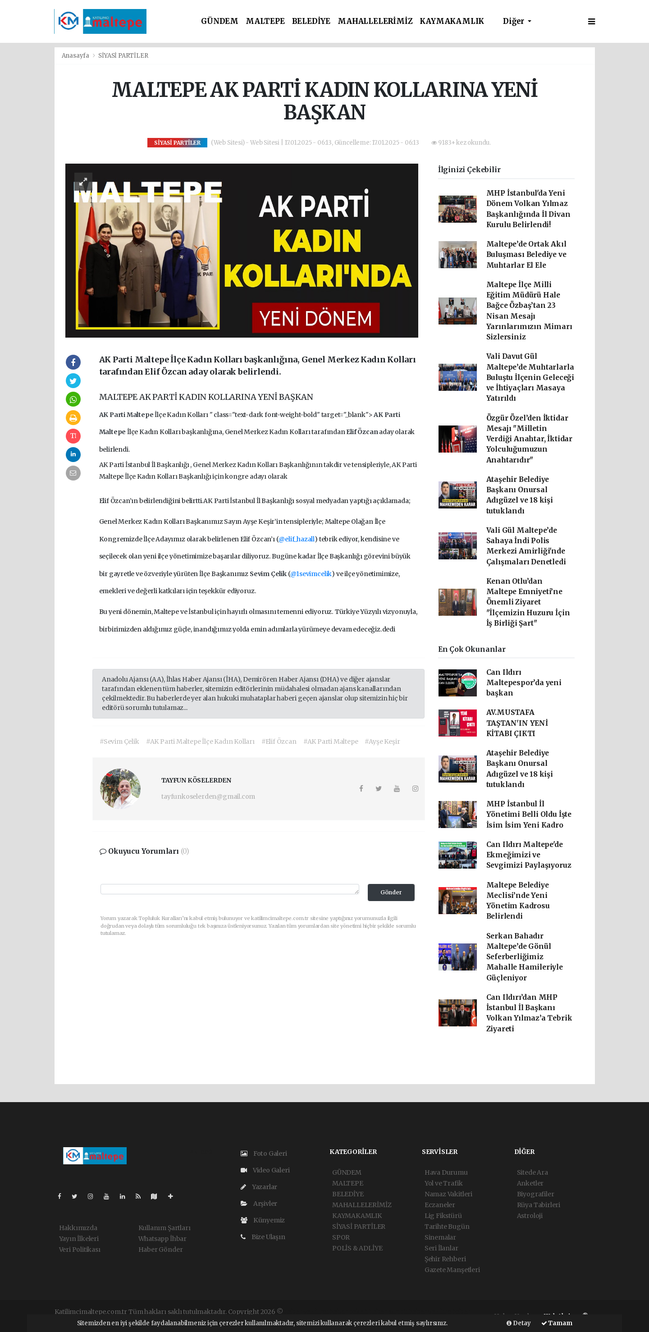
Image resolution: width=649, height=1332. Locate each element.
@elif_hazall (297, 539)
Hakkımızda (78, 1228)
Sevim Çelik (269, 574)
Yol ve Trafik (444, 1183)
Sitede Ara (532, 1172)
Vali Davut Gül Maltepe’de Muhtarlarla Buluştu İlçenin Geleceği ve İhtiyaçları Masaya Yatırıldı (530, 377)
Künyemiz (263, 1220)
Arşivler (259, 1203)
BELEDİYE (311, 21)
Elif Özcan (362, 432)
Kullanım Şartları (164, 1228)
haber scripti (388, 1312)
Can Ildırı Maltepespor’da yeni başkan (524, 683)
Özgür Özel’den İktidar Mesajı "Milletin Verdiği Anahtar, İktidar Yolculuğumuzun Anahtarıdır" (529, 439)
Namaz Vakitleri (448, 1194)
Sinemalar (440, 1237)
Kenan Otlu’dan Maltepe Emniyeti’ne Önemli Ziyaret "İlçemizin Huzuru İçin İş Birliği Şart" (528, 602)
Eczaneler (440, 1205)
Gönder (391, 892)
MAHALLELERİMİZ (375, 21)
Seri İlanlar (441, 1248)
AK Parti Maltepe (127, 415)
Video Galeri (265, 1170)
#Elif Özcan (279, 741)
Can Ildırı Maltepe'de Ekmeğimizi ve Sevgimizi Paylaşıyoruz (528, 855)
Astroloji (530, 1216)
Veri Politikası (80, 1249)
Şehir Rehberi (445, 1259)
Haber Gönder (160, 1249)
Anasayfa (76, 56)
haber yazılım (430, 1312)
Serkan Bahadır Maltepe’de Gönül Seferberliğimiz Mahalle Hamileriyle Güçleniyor (524, 957)
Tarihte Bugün (447, 1226)
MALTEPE (265, 21)
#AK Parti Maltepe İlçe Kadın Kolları (200, 741)
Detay (519, 1323)
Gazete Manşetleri (452, 1270)
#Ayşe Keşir (382, 741)
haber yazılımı (306, 1312)
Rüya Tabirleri (538, 1205)
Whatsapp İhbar (162, 1239)
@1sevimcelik (311, 574)
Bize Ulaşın (263, 1237)
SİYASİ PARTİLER (123, 56)
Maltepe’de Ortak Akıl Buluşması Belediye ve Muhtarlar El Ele (526, 255)
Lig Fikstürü (443, 1216)
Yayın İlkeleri (79, 1239)
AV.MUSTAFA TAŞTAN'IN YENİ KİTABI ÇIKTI (517, 723)
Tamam (556, 1323)
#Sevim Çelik (119, 741)
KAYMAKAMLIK (452, 21)
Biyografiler (535, 1194)
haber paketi (348, 1312)
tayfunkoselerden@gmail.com (208, 796)
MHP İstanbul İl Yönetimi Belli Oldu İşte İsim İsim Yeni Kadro (528, 814)
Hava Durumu (446, 1172)
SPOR (341, 1237)
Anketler (530, 1183)
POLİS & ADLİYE (357, 1248)
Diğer (514, 21)
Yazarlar (259, 1187)
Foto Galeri (264, 1153)
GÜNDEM (219, 21)
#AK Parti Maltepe (330, 741)
